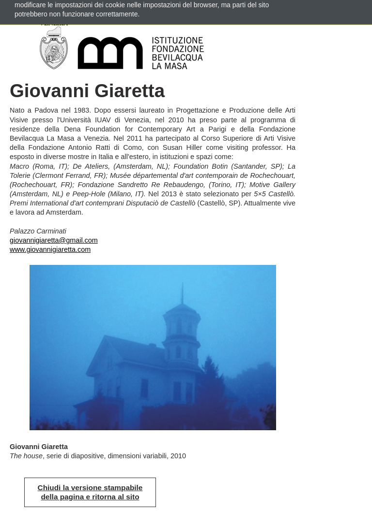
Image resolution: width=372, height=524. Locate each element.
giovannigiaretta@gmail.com (54, 240)
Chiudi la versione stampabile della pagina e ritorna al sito (90, 492)
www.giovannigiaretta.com (50, 249)
